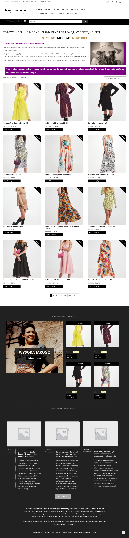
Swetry (56, 9)
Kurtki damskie (41, 13)
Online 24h (110, 2)
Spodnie (65, 9)
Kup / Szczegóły (8, 129)
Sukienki (39, 9)
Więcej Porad (62, 496)
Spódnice (74, 9)
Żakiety (84, 9)
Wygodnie (120, 2)
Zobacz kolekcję (34, 358)
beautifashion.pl (16, 10)
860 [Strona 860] (74, 295)
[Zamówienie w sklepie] (115, 78)
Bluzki (47, 9)
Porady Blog (72, 13)
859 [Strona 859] (69, 295)
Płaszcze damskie (57, 13)
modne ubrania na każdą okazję (14, 13)
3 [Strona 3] (56, 295)
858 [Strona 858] (65, 295)
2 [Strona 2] (53, 295)
